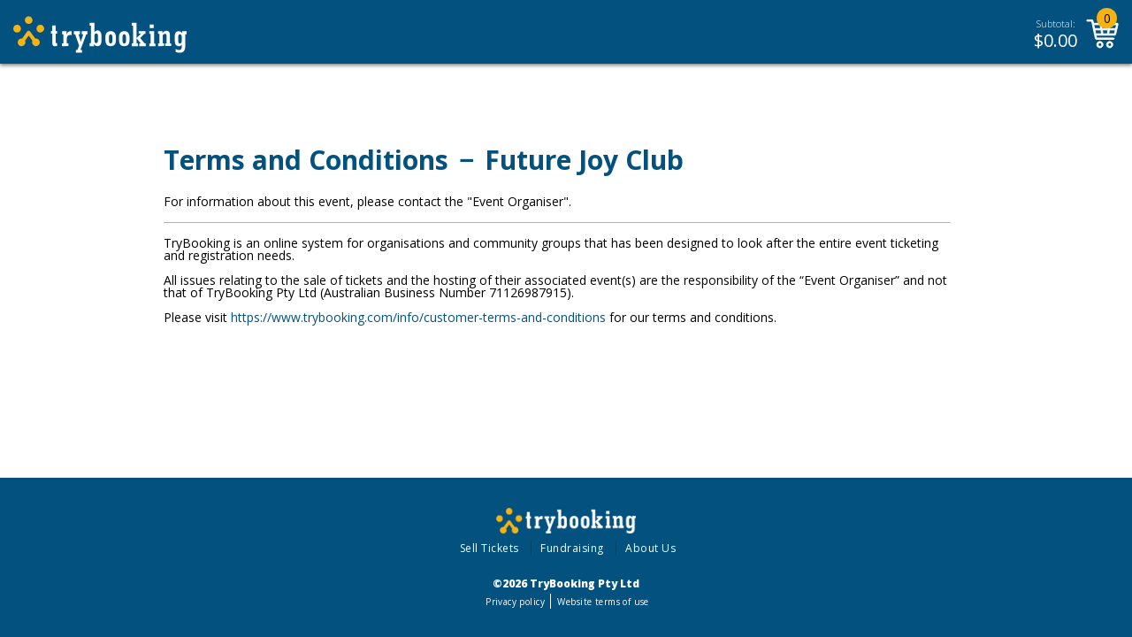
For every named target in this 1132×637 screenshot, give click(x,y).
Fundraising (572, 548)
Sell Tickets (489, 548)
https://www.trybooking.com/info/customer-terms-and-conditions (418, 317)
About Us (650, 548)
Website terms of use (602, 601)
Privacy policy (515, 601)
